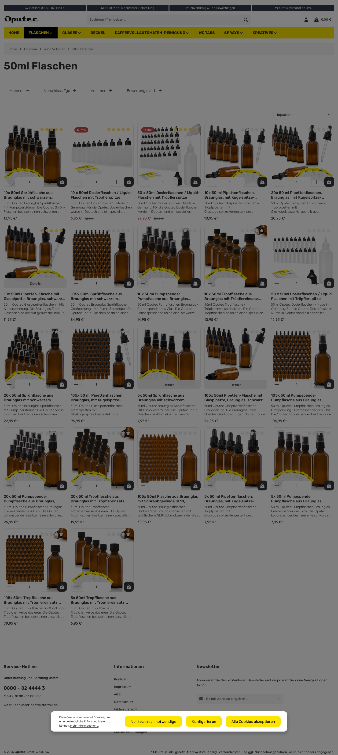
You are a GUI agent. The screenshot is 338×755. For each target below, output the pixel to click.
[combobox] (164, 21)
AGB (117, 694)
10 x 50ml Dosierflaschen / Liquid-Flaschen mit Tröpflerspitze (101, 197)
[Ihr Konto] (306, 21)
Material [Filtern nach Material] (19, 93)
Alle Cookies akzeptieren (256, 721)
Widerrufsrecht (125, 709)
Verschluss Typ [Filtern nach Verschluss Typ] (60, 93)
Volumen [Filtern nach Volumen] (102, 93)
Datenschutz (123, 702)
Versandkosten (230, 752)
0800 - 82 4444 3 (24, 688)
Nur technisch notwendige (168, 721)
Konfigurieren (213, 721)
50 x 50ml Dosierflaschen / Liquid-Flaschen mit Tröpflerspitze (168, 197)
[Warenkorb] (323, 21)
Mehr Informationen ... (73, 725)
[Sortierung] (303, 117)
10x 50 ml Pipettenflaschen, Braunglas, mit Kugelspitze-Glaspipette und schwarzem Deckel (229, 197)
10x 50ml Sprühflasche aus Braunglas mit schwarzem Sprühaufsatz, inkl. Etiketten (30, 197)
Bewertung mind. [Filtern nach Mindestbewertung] (144, 93)
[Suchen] (245, 21)
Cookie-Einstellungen (130, 732)
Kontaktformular (43, 705)
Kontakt (120, 679)
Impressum (123, 687)
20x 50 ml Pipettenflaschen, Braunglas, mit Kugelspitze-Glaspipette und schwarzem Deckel (296, 197)
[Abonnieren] (278, 699)
